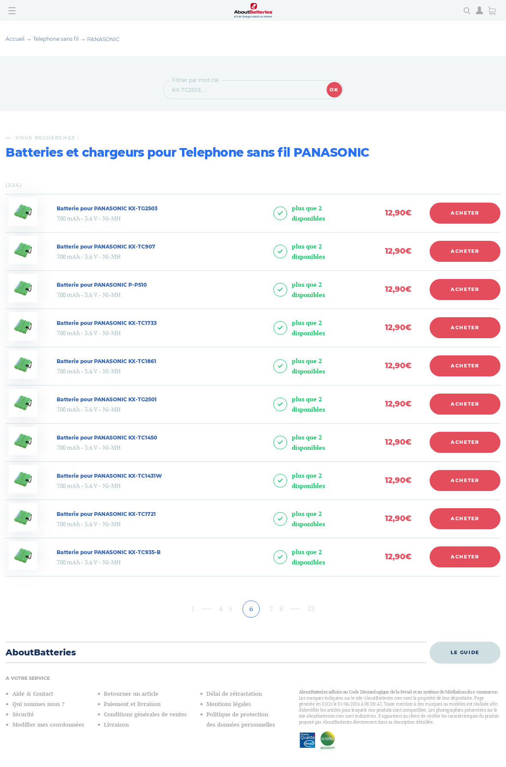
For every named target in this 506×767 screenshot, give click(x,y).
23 (311, 608)
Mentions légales (228, 704)
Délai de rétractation (234, 693)
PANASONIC (103, 39)
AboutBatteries (41, 652)
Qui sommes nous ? (38, 704)
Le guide (465, 652)
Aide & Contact (32, 693)
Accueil (15, 39)
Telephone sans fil (56, 39)
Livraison (116, 724)
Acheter (465, 213)
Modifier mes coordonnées (48, 724)
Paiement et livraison (132, 704)
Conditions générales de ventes (145, 714)
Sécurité (23, 714)
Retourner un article (131, 693)
